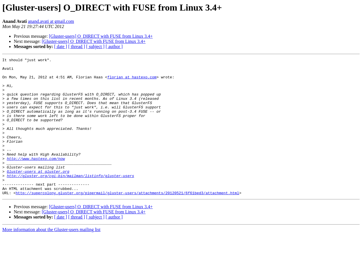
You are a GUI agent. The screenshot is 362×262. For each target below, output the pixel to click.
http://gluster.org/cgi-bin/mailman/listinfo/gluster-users (70, 199)
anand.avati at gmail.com (51, 21)
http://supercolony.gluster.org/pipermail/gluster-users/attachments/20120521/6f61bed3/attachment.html (127, 220)
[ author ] (114, 46)
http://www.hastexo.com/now (36, 179)
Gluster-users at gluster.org (38, 194)
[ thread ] (76, 46)
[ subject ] (95, 46)
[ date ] (60, 46)
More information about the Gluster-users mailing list (51, 257)
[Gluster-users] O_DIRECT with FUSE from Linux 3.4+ (101, 36)
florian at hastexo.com (132, 81)
